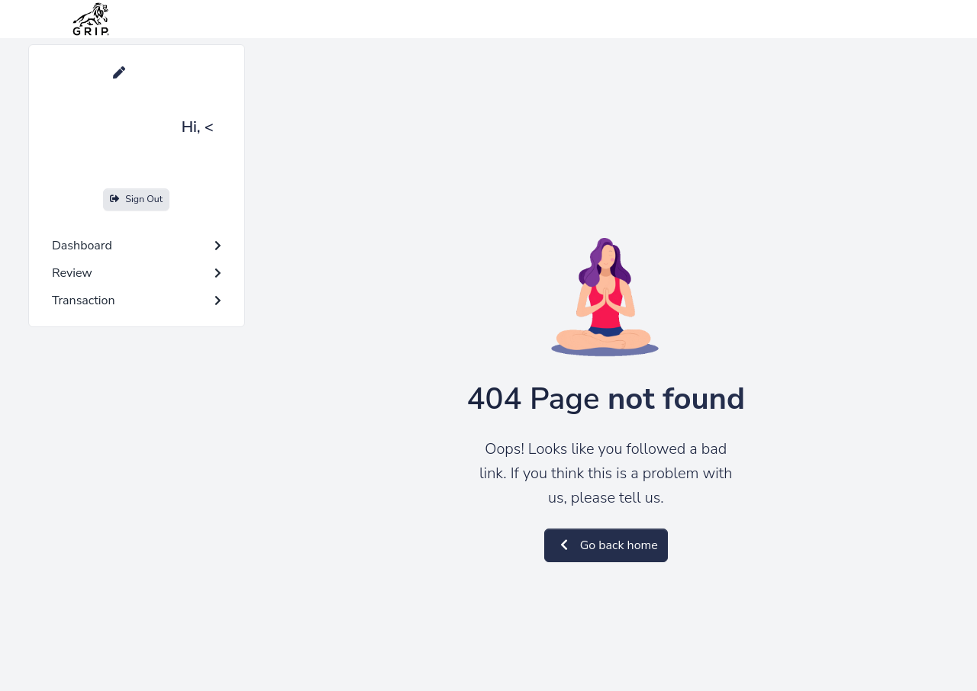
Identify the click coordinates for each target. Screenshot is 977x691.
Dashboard (136, 245)
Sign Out (136, 198)
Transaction (136, 300)
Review (136, 273)
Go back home (606, 545)
